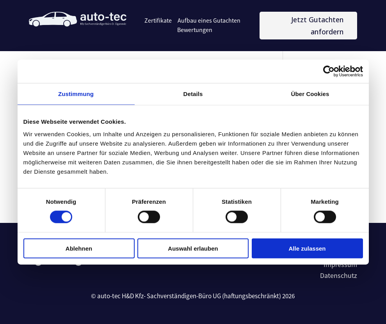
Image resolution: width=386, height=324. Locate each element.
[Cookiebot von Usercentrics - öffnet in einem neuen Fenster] (329, 71)
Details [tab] (193, 94)
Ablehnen (79, 248)
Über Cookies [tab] (310, 94)
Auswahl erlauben (193, 248)
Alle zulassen (307, 248)
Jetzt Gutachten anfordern (317, 25)
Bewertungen (194, 30)
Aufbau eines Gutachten (209, 21)
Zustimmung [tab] (76, 94)
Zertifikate (158, 21)
